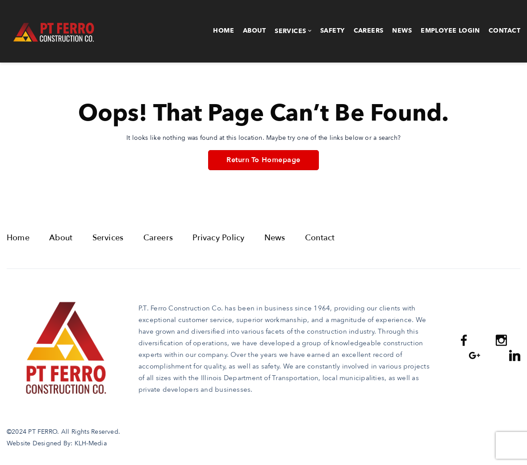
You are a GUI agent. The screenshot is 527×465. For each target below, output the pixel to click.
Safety (332, 30)
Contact (504, 30)
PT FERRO (42, 431)
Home (223, 30)
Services (290, 31)
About (254, 30)
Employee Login (450, 30)
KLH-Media (91, 443)
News (402, 30)
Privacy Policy (218, 237)
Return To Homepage (263, 160)
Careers (369, 30)
